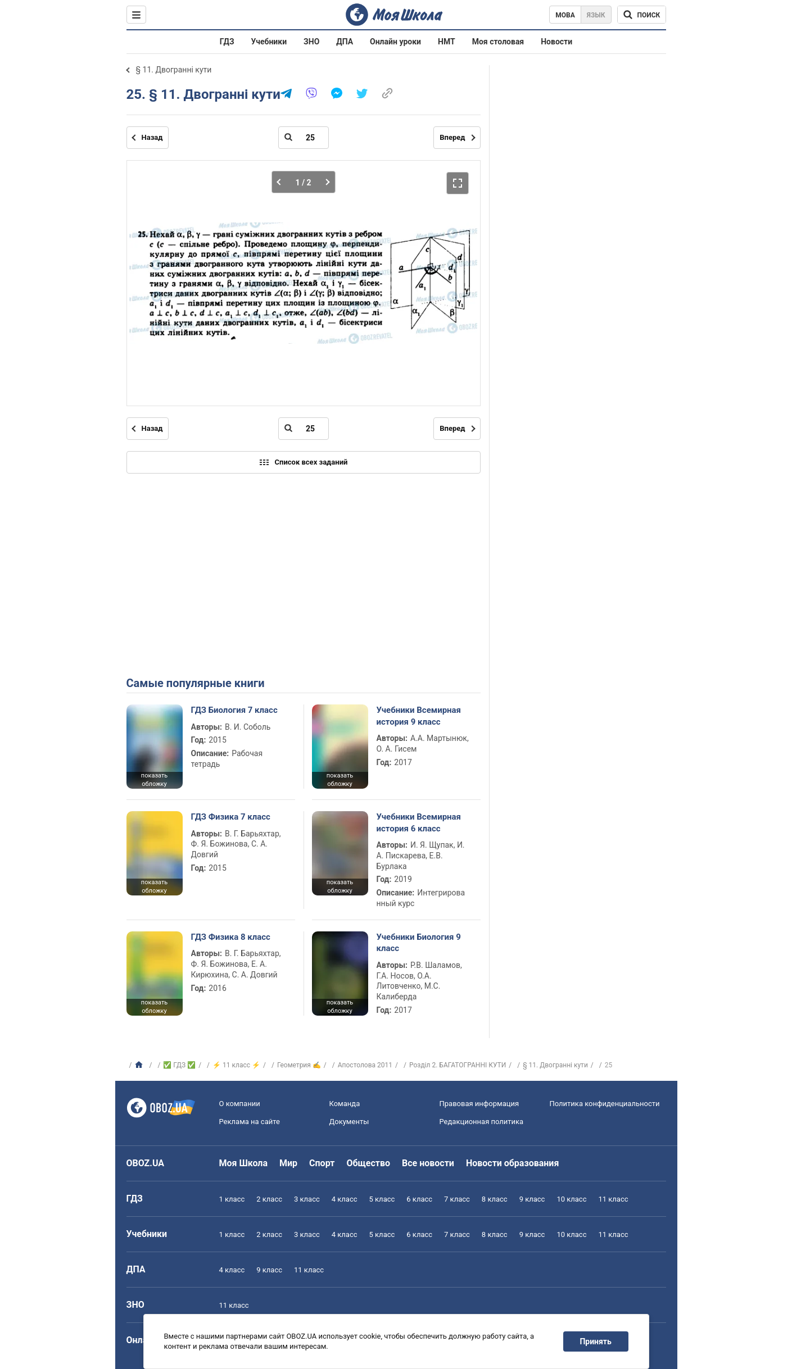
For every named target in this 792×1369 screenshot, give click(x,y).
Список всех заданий (303, 462)
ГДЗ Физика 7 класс (230, 817)
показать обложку (154, 780)
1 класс (232, 1199)
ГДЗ (227, 41)
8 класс (495, 1199)
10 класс (571, 1199)
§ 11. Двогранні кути (174, 69)
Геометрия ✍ (299, 1065)
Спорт (321, 1163)
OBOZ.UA (145, 1163)
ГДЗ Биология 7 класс (234, 710)
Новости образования (512, 1163)
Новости (556, 41)
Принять (595, 1341)
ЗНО (311, 41)
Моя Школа (243, 1163)
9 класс (532, 1199)
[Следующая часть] (324, 182)
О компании (239, 1103)
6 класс (419, 1199)
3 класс (307, 1199)
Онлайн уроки (395, 41)
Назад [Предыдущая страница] (152, 137)
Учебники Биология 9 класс (419, 942)
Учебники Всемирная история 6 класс (419, 822)
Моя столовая (498, 41)
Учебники (269, 41)
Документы (349, 1121)
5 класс (382, 1199)
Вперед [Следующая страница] (452, 137)
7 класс (457, 1199)
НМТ (446, 41)
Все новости (428, 1163)
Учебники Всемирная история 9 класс (419, 715)
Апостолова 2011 (365, 1065)
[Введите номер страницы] (303, 137)
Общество (368, 1163)
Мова (565, 15)
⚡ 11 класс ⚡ (236, 1065)
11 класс (613, 1199)
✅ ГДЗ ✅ (179, 1065)
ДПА (344, 41)
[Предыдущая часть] (281, 182)
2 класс (269, 1199)
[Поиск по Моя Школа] (642, 14)
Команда (344, 1103)
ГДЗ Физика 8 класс (230, 937)
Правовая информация (479, 1103)
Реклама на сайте (249, 1121)
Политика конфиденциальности (605, 1103)
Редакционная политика (482, 1121)
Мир (288, 1163)
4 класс (344, 1199)
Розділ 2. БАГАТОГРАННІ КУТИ (457, 1065)
